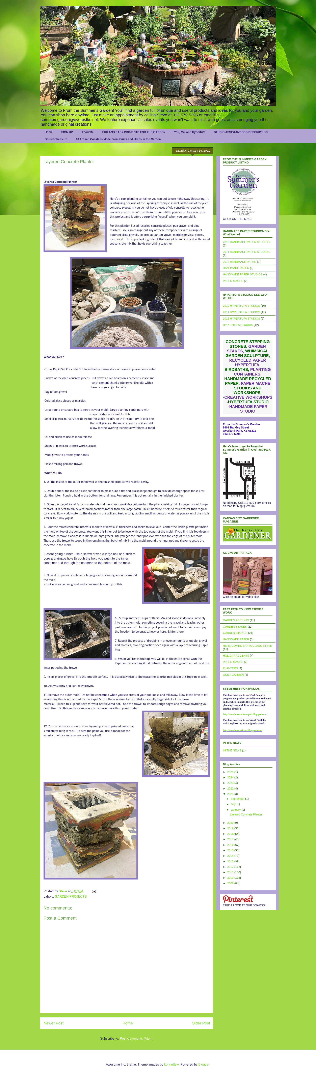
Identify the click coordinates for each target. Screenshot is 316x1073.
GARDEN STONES (235, 632)
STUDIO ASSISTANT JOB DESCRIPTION (241, 132)
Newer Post (53, 1023)
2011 (230, 872)
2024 (230, 777)
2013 (230, 861)
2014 (230, 855)
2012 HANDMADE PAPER (239, 261)
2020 (230, 822)
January (236, 809)
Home (49, 132)
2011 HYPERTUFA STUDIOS (241, 312)
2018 (230, 833)
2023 (230, 782)
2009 (230, 883)
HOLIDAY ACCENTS (236, 655)
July (233, 804)
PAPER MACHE (233, 280)
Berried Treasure (56, 139)
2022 (230, 788)
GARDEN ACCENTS (236, 620)
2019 (230, 828)
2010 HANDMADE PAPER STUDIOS (246, 242)
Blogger (203, 1064)
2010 (230, 877)
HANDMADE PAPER (236, 268)
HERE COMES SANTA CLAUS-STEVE (247, 645)
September (238, 798)
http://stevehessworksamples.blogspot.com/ (245, 714)
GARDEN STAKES (235, 626)
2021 (230, 794)
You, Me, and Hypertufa (189, 132)
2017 (230, 839)
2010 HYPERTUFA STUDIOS (241, 305)
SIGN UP (67, 132)
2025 (230, 772)
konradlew (171, 1064)
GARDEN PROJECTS (71, 896)
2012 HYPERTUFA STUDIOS (241, 318)
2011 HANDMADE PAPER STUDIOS (246, 252)
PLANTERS (230, 668)
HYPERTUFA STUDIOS (238, 325)
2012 (230, 866)
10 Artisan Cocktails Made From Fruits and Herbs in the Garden (118, 139)
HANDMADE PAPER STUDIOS (243, 274)
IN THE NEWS (232, 750)
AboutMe (87, 132)
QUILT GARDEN (233, 674)
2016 (230, 844)
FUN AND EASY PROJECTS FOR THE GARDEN (133, 132)
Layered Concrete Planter (246, 814)
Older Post (201, 1023)
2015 (230, 850)
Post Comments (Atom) (136, 1038)
